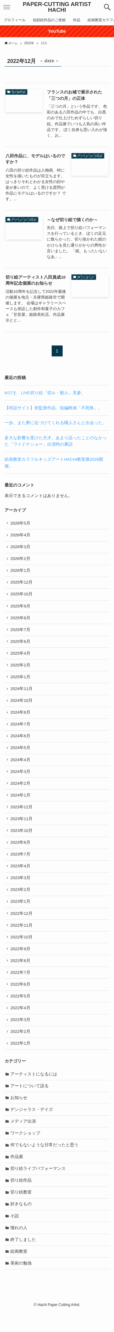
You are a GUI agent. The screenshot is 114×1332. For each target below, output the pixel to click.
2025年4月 (21, 657)
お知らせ (19, 1113)
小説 (15, 1234)
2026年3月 (21, 547)
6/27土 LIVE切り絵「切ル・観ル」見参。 (45, 393)
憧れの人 (19, 1246)
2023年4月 (21, 875)
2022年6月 (21, 997)
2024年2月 (21, 790)
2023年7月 (21, 863)
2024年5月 (21, 754)
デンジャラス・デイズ (32, 1125)
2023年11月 (22, 827)
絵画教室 (19, 1270)
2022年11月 (22, 936)
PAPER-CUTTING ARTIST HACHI (57, 7)
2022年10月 (22, 948)
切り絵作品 (21, 1198)
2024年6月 (21, 742)
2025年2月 (21, 669)
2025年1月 (21, 681)
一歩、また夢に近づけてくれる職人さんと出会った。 (56, 423)
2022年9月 (21, 960)
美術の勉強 (21, 1283)
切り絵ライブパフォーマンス (38, 1185)
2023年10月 (22, 839)
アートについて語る (30, 1100)
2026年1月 (21, 572)
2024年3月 (21, 778)
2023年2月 (21, 900)
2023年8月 (21, 851)
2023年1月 (21, 912)
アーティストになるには (34, 1088)
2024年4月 (21, 766)
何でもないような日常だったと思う (45, 1161)
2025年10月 (22, 596)
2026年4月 (21, 535)
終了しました (23, 1258)
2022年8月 (21, 972)
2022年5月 (21, 1009)
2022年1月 (21, 1057)
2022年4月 (21, 1021)
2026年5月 (21, 523)
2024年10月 (22, 705)
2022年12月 (22, 924)
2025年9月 (21, 608)
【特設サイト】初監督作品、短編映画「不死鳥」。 (53, 408)
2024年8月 (21, 717)
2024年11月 (22, 693)
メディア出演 (23, 1137)
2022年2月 (21, 1045)
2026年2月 (21, 560)
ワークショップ (25, 1149)
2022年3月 (21, 1033)
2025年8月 (21, 620)
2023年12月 (22, 815)
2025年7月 (21, 632)
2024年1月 (21, 802)
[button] (107, 7)
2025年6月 (21, 645)
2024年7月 (21, 730)
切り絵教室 (21, 1210)
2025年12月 (22, 584)
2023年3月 (21, 887)
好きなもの (21, 1222)
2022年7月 (21, 985)
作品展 (17, 1173)
